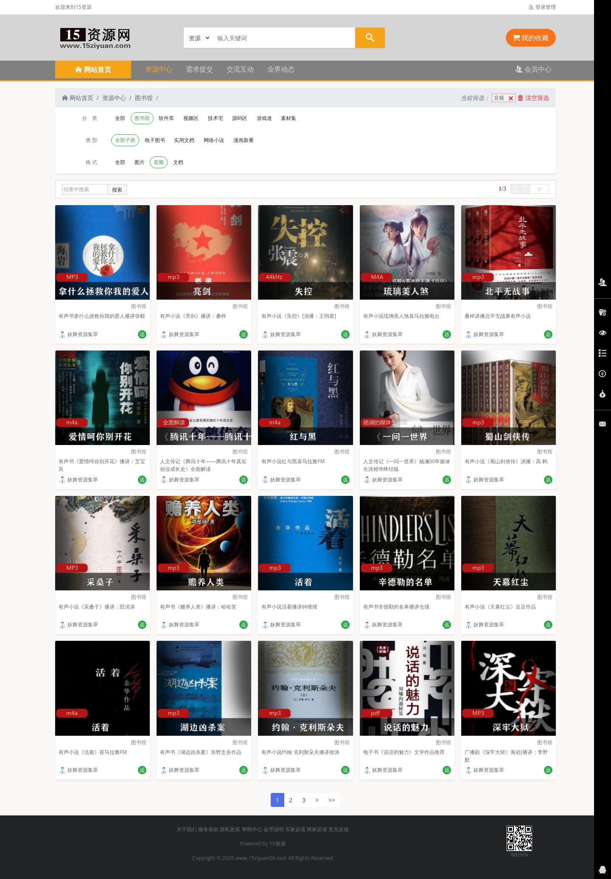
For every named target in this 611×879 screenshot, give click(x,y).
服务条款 (208, 829)
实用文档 (184, 140)
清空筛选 (533, 98)
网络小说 (214, 140)
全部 (120, 118)
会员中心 (533, 69)
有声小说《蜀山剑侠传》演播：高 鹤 (506, 461)
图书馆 (144, 98)
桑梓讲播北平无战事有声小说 (498, 316)
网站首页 (77, 98)
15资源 (277, 843)
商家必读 (317, 829)
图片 (140, 162)
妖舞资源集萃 (78, 334)
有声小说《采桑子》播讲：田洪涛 (97, 606)
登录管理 (542, 7)
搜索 (117, 189)
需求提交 (199, 69)
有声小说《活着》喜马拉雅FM (93, 752)
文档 (178, 162)
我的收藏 (531, 37)
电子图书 (155, 140)
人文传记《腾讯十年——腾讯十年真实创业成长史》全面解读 (203, 465)
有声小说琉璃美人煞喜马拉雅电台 (401, 316)
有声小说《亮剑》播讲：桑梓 (193, 316)
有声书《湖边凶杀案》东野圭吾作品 (200, 752)
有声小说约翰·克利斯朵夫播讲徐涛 (300, 752)
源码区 (239, 118)
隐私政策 (230, 829)
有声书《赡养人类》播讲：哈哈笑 (198, 606)
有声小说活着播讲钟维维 (289, 606)
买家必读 (295, 829)
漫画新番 (243, 140)
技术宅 (215, 118)
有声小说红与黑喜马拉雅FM (293, 461)
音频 (504, 98)
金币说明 (273, 829)
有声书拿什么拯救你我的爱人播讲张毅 (102, 316)
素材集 (288, 118)
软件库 (166, 118)
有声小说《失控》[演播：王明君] (298, 316)
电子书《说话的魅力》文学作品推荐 (404, 752)
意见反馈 (338, 829)
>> (331, 800)
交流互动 (240, 69)
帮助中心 (252, 829)
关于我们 (187, 829)
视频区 (191, 118)
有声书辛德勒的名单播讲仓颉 (396, 606)
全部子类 (125, 140)
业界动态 (280, 69)
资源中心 (158, 69)
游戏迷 (264, 118)
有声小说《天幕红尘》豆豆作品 (500, 606)
